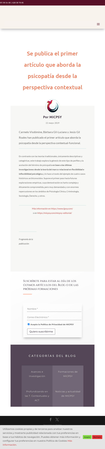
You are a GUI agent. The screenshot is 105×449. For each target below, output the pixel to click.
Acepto (87, 437)
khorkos (59, 425)
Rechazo (97, 437)
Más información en (41, 208)
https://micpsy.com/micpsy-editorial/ (54, 213)
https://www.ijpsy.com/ (62, 208)
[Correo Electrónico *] (54, 317)
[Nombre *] (54, 309)
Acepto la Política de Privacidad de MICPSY (51, 324)
